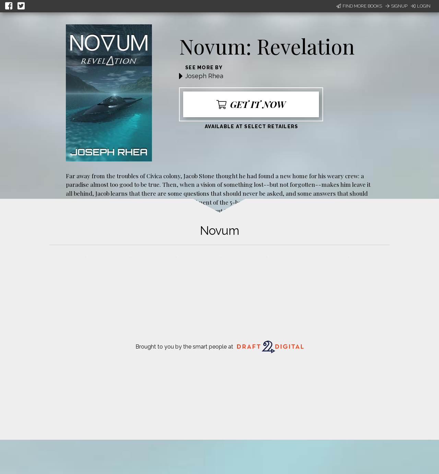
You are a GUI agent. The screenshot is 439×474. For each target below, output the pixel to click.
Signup (396, 6)
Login (420, 6)
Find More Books (359, 6)
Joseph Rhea (204, 76)
